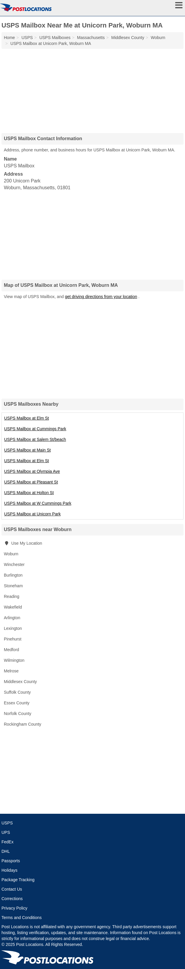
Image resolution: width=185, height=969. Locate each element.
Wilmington (14, 660)
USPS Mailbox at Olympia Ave (32, 471)
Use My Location (23, 543)
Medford (11, 649)
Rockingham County (22, 724)
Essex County (16, 703)
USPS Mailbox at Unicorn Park (32, 514)
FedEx (7, 841)
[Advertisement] (92, 89)
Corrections (12, 898)
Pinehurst (12, 639)
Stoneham (13, 585)
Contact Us (11, 889)
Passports (10, 860)
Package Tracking (17, 879)
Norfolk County (17, 713)
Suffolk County (17, 692)
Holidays (9, 870)
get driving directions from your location (101, 296)
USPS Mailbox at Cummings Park (35, 428)
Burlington (13, 575)
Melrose (11, 671)
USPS (7, 823)
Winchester (14, 564)
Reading (11, 596)
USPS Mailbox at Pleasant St (31, 482)
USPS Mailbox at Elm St (26, 418)
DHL (5, 851)
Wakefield (13, 607)
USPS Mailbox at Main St (27, 450)
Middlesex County (20, 681)
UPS (5, 832)
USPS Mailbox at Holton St (29, 492)
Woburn (11, 553)
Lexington (13, 628)
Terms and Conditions (21, 917)
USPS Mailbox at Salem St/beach (35, 439)
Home (9, 37)
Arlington (12, 617)
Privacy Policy (14, 908)
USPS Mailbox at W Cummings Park (37, 503)
